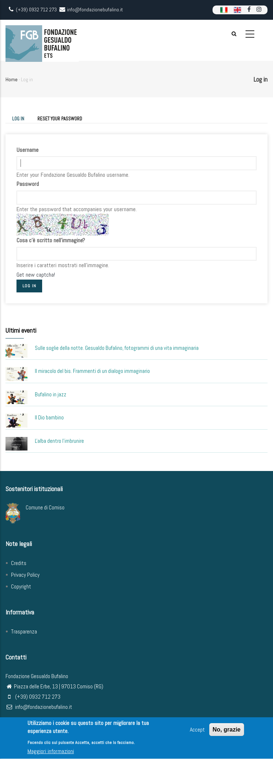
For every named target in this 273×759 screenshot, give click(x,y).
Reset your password (59, 119)
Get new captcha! (35, 274)
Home (11, 79)
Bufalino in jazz (50, 394)
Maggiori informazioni (50, 753)
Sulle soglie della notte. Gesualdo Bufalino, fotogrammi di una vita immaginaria (117, 347)
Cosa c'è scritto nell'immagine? (50, 240)
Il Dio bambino (49, 417)
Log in (21, 119)
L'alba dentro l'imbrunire (59, 440)
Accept (197, 731)
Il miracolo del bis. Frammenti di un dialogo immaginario (92, 370)
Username (27, 150)
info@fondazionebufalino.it (38, 706)
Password (27, 184)
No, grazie (226, 731)
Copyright (21, 586)
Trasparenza (24, 631)
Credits (18, 563)
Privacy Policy (25, 574)
